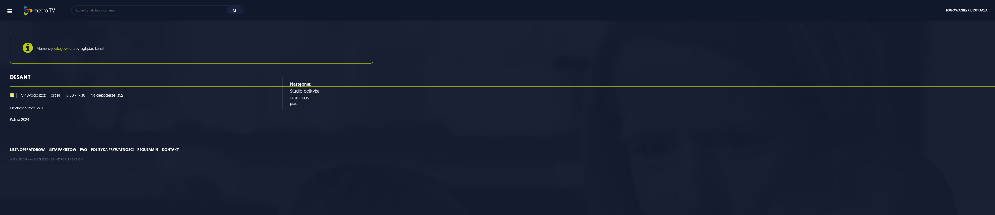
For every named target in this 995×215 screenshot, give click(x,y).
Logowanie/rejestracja (967, 10)
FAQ (83, 149)
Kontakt (170, 149)
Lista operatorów (27, 149)
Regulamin (147, 149)
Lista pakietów (62, 149)
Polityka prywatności (112, 149)
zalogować (62, 48)
